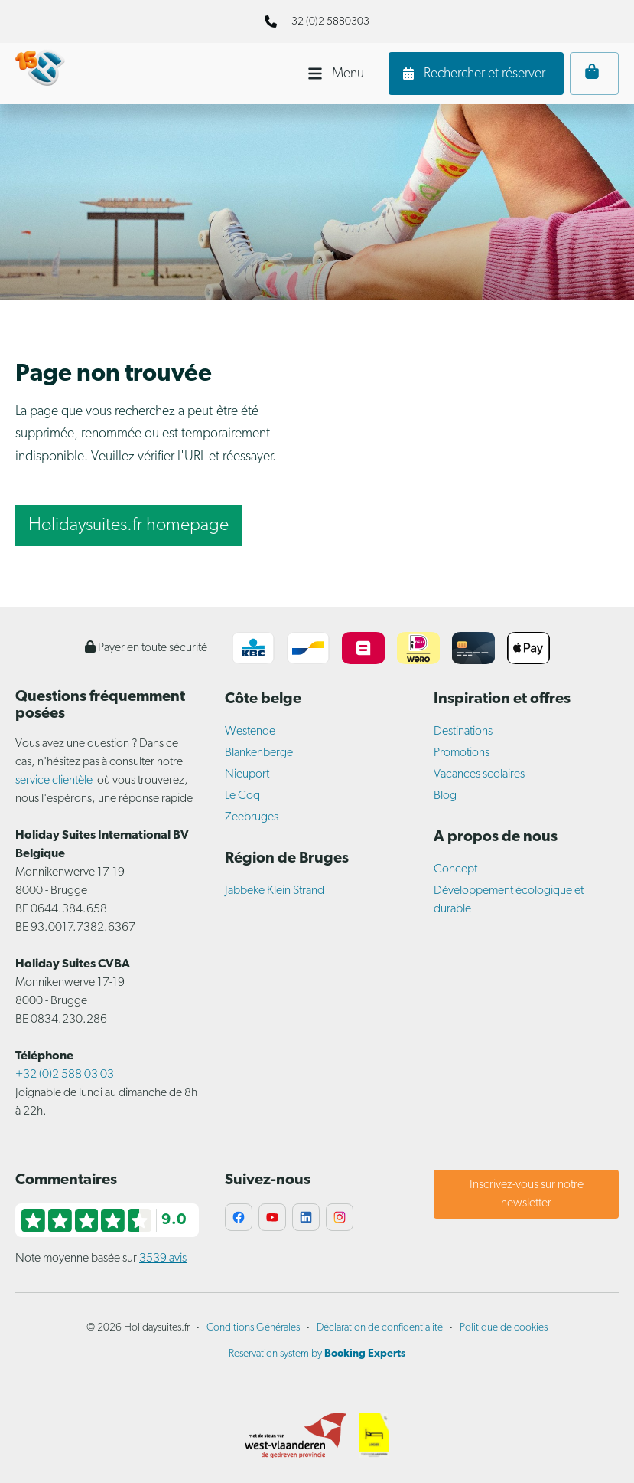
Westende (250, 731)
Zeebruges (251, 817)
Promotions (461, 753)
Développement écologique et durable (509, 900)
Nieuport (247, 774)
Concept (455, 869)
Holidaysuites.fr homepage (128, 525)
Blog (445, 796)
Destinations (463, 731)
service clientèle (54, 780)
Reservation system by (317, 1354)
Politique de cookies (504, 1328)
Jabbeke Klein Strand (274, 891)
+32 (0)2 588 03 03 (64, 1075)
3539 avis (163, 1258)
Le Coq (242, 796)
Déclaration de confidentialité (380, 1328)
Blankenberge (259, 753)
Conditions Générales (253, 1328)
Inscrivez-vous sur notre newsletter (527, 1194)
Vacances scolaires (479, 774)
